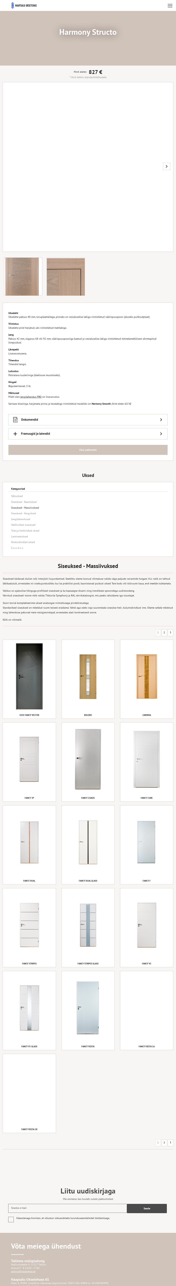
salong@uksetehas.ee (23, 1271)
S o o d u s (17, 548)
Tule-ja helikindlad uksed (25, 530)
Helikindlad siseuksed (23, 525)
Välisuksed (17, 496)
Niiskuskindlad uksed (23, 542)
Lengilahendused (20, 519)
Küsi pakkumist (88, 450)
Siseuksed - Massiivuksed (25, 508)
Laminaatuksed (19, 536)
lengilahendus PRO (31, 398)
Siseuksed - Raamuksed (24, 502)
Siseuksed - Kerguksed (23, 513)
